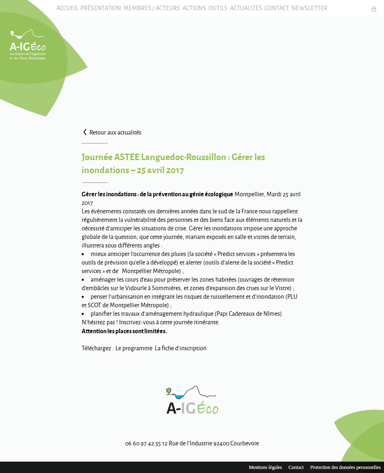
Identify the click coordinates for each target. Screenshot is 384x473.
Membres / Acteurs (145, 11)
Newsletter (324, 11)
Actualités (252, 11)
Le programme (133, 354)
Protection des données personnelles (345, 467)
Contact (287, 11)
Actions (192, 11)
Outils (220, 11)
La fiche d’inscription (180, 354)
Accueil (53, 11)
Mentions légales (265, 467)
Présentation (90, 11)
